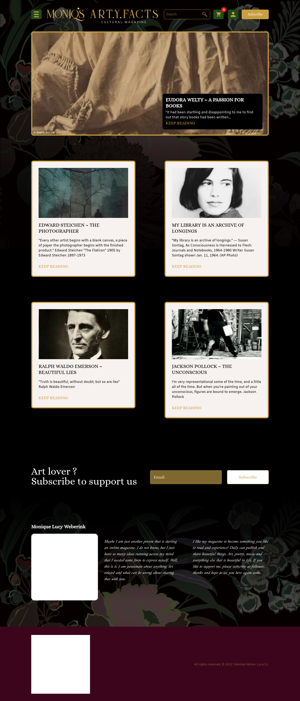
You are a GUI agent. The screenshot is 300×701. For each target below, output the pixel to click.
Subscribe (255, 14)
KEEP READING (180, 123)
